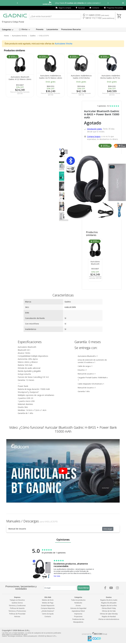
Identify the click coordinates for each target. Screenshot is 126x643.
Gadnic (33, 35)
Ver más (57, 576)
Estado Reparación (47, 605)
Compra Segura (93, 136)
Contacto (94, 8)
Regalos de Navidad (109, 616)
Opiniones (63, 539)
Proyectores (78, 616)
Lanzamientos (52, 29)
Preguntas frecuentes (113, 8)
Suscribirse (83, 588)
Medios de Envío (48, 600)
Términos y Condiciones (17, 605)
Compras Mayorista (48, 608)
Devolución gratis (94, 129)
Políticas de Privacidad (17, 614)
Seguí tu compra (63, 8)
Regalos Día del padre (108, 603)
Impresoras (78, 614)
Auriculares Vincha (19, 35)
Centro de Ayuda (48, 614)
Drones (78, 605)
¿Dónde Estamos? (47, 611)
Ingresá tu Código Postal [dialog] (13, 22)
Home (6, 35)
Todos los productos (78, 600)
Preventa (39, 29)
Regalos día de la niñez (109, 605)
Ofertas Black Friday (109, 608)
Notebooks (78, 603)
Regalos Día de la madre (108, 600)
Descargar (107, 529)
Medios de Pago (47, 603)
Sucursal (80, 8)
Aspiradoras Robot (78, 611)
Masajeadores (78, 622)
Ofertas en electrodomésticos (108, 619)
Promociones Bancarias (71, 29)
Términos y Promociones (17, 611)
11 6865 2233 (96, 14)
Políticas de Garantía (17, 608)
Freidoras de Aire (78, 619)
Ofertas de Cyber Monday (109, 614)
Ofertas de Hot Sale (109, 611)
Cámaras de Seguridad (78, 608)
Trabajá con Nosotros (17, 600)
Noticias (17, 616)
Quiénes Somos (17, 603)
